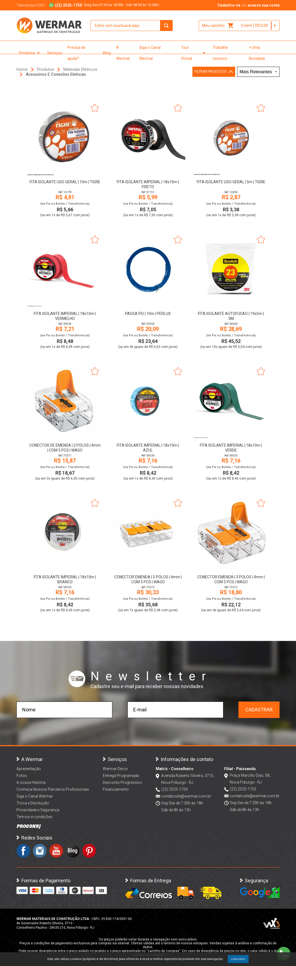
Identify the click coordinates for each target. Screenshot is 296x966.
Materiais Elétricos (80, 69)
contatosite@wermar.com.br (186, 796)
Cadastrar (259, 709)
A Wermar (123, 53)
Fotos (21, 775)
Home (22, 69)
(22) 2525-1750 (174, 789)
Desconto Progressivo (122, 782)
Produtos (30, 53)
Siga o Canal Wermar (150, 53)
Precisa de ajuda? (76, 53)
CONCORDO (238, 959)
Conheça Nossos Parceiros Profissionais (52, 789)
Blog (107, 53)
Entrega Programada (121, 775)
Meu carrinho (218, 25)
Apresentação (28, 769)
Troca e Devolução (32, 803)
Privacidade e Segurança (37, 810)
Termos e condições (34, 817)
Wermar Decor (115, 769)
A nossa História (30, 782)
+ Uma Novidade (257, 53)
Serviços (54, 53)
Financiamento (116, 789)
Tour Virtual (194, 53)
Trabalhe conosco (220, 53)
